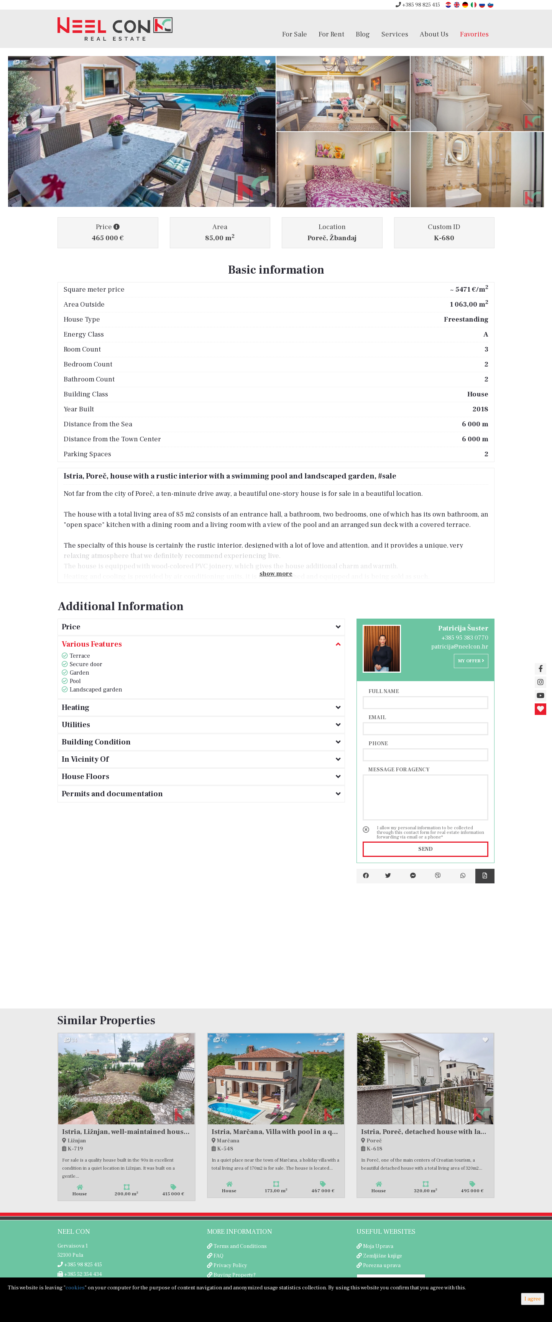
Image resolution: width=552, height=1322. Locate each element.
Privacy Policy (230, 1265)
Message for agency (399, 769)
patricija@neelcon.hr (459, 646)
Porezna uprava (382, 1265)
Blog (363, 34)
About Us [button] (434, 34)
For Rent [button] (331, 34)
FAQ (218, 1256)
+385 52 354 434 (80, 1274)
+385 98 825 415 (418, 5)
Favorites (474, 34)
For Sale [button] (294, 34)
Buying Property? (235, 1275)
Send (425, 849)
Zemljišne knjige (382, 1256)
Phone (378, 743)
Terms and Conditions (240, 1246)
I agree (532, 1299)
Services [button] (394, 34)
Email (377, 717)
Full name (383, 691)
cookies (75, 1287)
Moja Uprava (378, 1246)
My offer (471, 661)
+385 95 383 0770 (465, 638)
